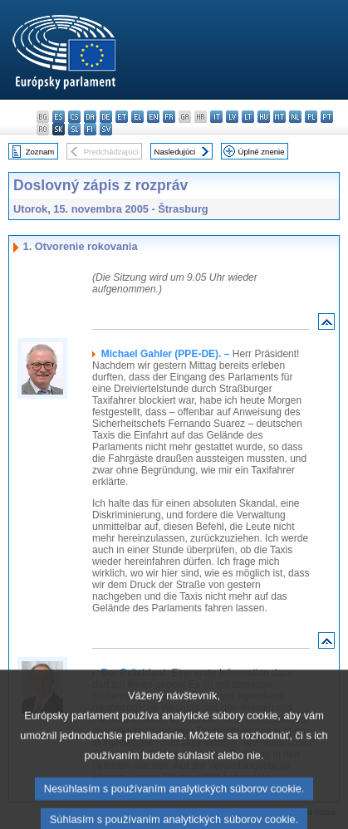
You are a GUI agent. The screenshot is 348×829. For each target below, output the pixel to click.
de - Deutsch (106, 116)
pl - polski (311, 116)
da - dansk (90, 116)
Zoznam (40, 151)
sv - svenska (106, 129)
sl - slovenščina (74, 129)
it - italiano (216, 116)
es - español (58, 116)
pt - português (327, 116)
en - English (153, 116)
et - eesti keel (121, 116)
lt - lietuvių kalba (248, 116)
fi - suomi (90, 129)
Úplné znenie (261, 151)
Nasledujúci (175, 151)
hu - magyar (263, 116)
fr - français (169, 116)
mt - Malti (279, 116)
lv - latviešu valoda (232, 116)
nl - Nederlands (295, 116)
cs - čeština (74, 116)
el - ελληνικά (137, 116)
